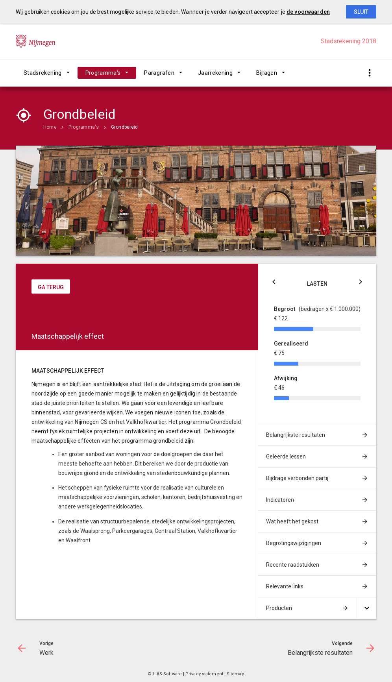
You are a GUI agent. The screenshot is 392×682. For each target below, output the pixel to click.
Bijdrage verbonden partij (297, 478)
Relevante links (284, 586)
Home (50, 127)
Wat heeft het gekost (292, 521)
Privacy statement (204, 673)
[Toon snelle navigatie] (369, 73)
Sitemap (235, 673)
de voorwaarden (308, 12)
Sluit (361, 12)
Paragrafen (159, 73)
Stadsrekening (43, 73)
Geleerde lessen (286, 456)
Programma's (103, 73)
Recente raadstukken (292, 565)
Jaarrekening (215, 73)
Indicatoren (280, 500)
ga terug (51, 287)
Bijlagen (266, 73)
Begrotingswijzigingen (293, 543)
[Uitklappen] (366, 608)
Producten (279, 608)
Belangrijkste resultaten (295, 435)
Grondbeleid (124, 127)
